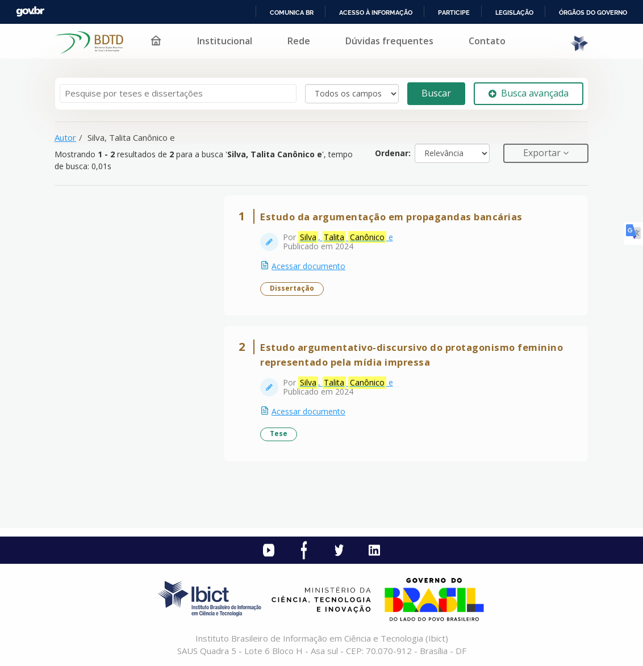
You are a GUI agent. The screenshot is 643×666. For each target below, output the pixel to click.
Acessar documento (308, 266)
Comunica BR (292, 12)
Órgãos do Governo (593, 12)
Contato (487, 41)
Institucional (224, 41)
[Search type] (352, 93)
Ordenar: (393, 153)
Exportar (543, 152)
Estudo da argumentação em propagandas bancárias (391, 216)
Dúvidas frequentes (389, 41)
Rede (298, 41)
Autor (65, 137)
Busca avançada (528, 93)
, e (345, 237)
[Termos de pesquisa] (178, 93)
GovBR (30, 11)
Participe (454, 12)
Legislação (514, 12)
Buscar (436, 93)
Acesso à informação (375, 12)
